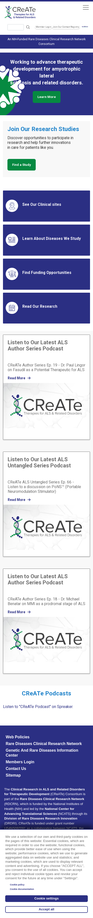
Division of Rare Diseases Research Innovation (40, 818)
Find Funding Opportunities (46, 272)
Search (28, 27)
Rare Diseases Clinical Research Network (44, 744)
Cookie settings (46, 898)
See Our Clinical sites (41, 204)
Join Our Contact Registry (66, 27)
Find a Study (21, 165)
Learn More (46, 97)
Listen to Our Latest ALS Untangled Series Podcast (39, 462)
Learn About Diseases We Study (51, 238)
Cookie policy (17, 884)
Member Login (43, 27)
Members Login (20, 762)
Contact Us (16, 768)
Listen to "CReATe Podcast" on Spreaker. (38, 707)
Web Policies (18, 737)
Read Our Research (39, 306)
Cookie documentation (22, 889)
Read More (19, 378)
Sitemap (13, 775)
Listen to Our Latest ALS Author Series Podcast (38, 345)
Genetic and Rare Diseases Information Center (42, 752)
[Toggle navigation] (86, 7)
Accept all (46, 909)
